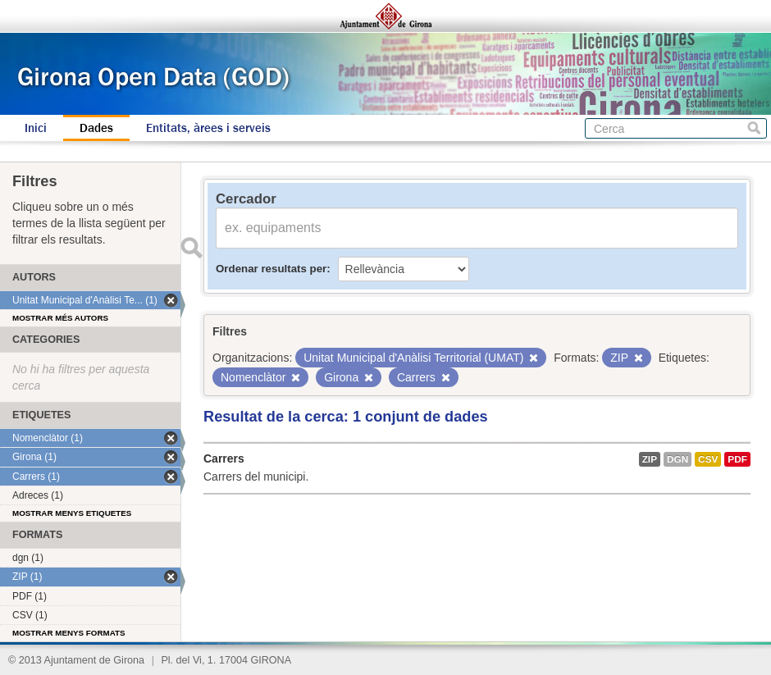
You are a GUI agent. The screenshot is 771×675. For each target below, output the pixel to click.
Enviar (191, 247)
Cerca (754, 128)
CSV (708, 459)
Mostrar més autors (60, 317)
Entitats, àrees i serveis (208, 128)
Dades (96, 128)
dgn (677, 459)
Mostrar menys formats (68, 632)
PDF (737, 459)
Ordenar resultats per (271, 268)
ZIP (649, 459)
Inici (36, 128)
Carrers (223, 458)
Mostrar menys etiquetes (71, 513)
